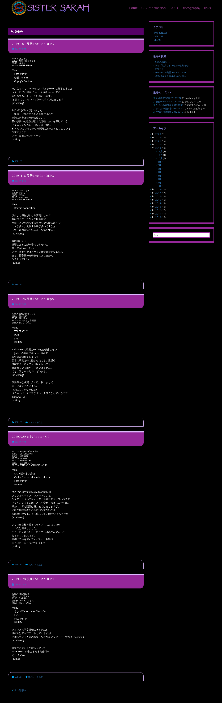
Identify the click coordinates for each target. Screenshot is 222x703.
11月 (160, 154)
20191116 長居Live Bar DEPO (33, 176)
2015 (158, 199)
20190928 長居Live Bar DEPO (33, 579)
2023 (158, 134)
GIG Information (153, 8)
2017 (158, 192)
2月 (159, 182)
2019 (158, 147)
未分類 (157, 39)
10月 (160, 158)
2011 (158, 213)
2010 (158, 217)
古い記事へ (19, 690)
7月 (159, 165)
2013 (158, 206)
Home (133, 8)
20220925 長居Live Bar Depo (170, 72)
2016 (158, 196)
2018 (158, 189)
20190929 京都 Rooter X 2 (30, 437)
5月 (159, 172)
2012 (158, 210)
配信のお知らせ (163, 62)
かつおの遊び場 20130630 (169, 105)
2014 (158, 203)
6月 (159, 168)
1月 (159, 186)
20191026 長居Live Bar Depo (33, 299)
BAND (173, 8)
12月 (160, 151)
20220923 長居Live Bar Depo (170, 75)
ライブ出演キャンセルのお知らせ (172, 65)
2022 (158, 137)
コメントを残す (35, 422)
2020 (158, 144)
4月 (159, 175)
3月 (159, 179)
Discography (191, 8)
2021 (158, 140)
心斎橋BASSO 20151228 (169, 98)
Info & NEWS (161, 32)
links (207, 8)
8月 (159, 161)
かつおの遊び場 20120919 (169, 111)
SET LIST (18, 161)
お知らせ (159, 68)
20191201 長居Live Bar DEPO (33, 44)
